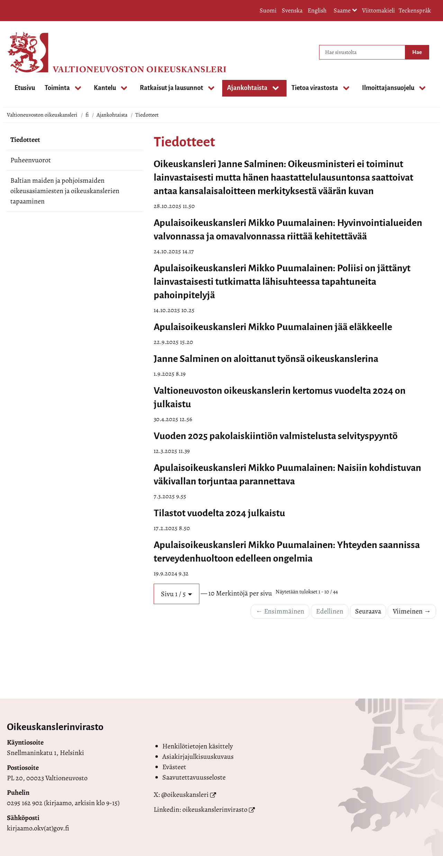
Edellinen (329, 611)
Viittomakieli (378, 10)
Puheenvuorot (30, 160)
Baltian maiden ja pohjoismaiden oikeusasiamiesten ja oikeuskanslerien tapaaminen (64, 191)
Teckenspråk (415, 10)
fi (87, 115)
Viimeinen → (412, 611)
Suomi (268, 10)
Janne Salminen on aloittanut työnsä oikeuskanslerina (266, 359)
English (317, 10)
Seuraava (368, 611)
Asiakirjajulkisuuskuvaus (198, 756)
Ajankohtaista (112, 115)
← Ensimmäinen (280, 611)
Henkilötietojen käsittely (197, 746)
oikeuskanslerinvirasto (214, 809)
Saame (345, 11)
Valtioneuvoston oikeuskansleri (42, 115)
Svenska (292, 10)
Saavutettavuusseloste (194, 777)
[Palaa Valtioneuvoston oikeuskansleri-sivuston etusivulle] (34, 52)
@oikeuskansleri (185, 794)
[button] (176, 594)
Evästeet (174, 767)
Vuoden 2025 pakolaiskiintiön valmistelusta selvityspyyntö (276, 436)
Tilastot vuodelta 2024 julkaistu (219, 513)
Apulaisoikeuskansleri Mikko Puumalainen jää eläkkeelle (273, 327)
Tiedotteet (25, 139)
